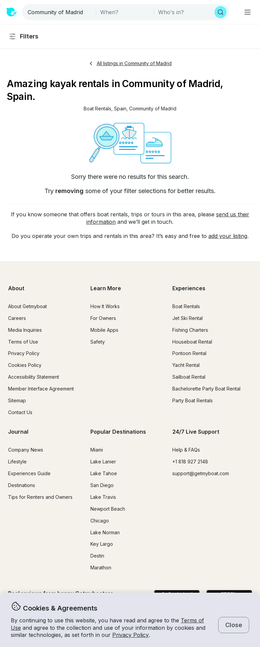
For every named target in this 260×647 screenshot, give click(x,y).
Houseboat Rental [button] (192, 342)
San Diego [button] (102, 485)
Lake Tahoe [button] (103, 473)
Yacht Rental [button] (186, 365)
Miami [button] (96, 450)
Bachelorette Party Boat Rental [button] (206, 389)
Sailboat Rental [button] (188, 377)
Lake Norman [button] (105, 532)
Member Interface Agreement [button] (41, 389)
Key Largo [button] (101, 544)
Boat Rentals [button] (186, 306)
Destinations (21, 485)
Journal (18, 431)
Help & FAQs (186, 450)
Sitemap (17, 400)
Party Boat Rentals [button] (192, 400)
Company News (25, 450)
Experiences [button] (188, 288)
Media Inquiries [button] (25, 330)
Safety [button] (97, 342)
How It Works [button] (105, 306)
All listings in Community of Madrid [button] (130, 63)
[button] (97, 109)
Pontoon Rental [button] (189, 353)
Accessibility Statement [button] (33, 377)
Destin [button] (97, 556)
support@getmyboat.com (200, 473)
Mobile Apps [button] (104, 330)
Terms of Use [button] (23, 342)
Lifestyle (17, 461)
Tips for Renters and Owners (40, 497)
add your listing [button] (227, 236)
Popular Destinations (118, 431)
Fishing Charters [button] (190, 330)
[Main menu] (247, 12)
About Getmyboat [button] (27, 306)
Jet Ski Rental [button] (187, 318)
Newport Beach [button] (107, 509)
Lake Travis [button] (103, 497)
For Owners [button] (103, 318)
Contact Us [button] (20, 412)
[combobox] (59, 12)
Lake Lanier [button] (103, 461)
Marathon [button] (100, 567)
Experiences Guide (29, 473)
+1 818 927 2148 (190, 461)
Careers (17, 318)
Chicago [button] (99, 520)
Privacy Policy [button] (130, 634)
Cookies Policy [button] (24, 365)
